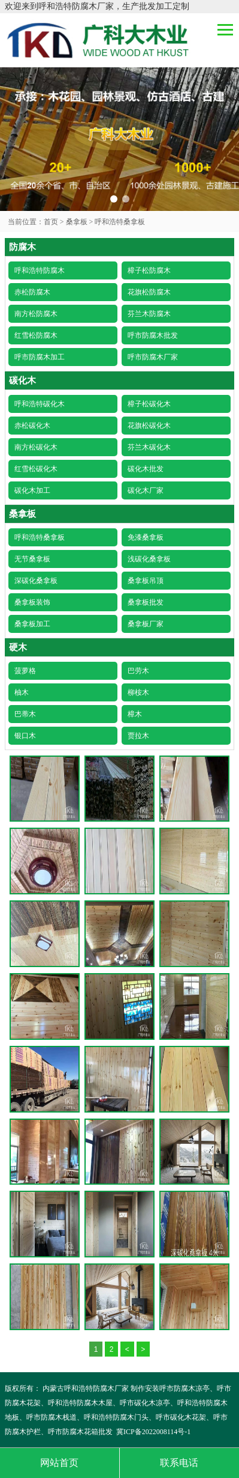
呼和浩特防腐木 (39, 270)
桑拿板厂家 (146, 624)
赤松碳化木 (32, 425)
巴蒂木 (25, 714)
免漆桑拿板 (146, 537)
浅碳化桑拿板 (149, 559)
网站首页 (59, 1463)
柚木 (21, 692)
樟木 (135, 714)
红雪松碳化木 (36, 469)
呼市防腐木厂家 (153, 357)
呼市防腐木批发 (153, 335)
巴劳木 (138, 671)
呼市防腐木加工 (39, 357)
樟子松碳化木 (149, 404)
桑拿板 (76, 222)
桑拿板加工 (32, 624)
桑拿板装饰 (32, 602)
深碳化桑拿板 (36, 580)
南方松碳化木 (36, 447)
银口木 (25, 735)
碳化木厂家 (146, 490)
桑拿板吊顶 (146, 580)
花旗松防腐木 (149, 292)
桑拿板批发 (146, 602)
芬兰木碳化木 (149, 447)
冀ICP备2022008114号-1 (153, 1432)
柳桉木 (138, 692)
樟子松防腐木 (149, 270)
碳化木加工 (32, 490)
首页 (51, 222)
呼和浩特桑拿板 (120, 222)
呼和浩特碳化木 (39, 404)
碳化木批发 (146, 469)
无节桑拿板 (32, 559)
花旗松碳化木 (149, 425)
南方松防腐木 (36, 314)
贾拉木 (138, 735)
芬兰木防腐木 (149, 314)
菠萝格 (25, 671)
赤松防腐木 (32, 292)
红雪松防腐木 (36, 335)
